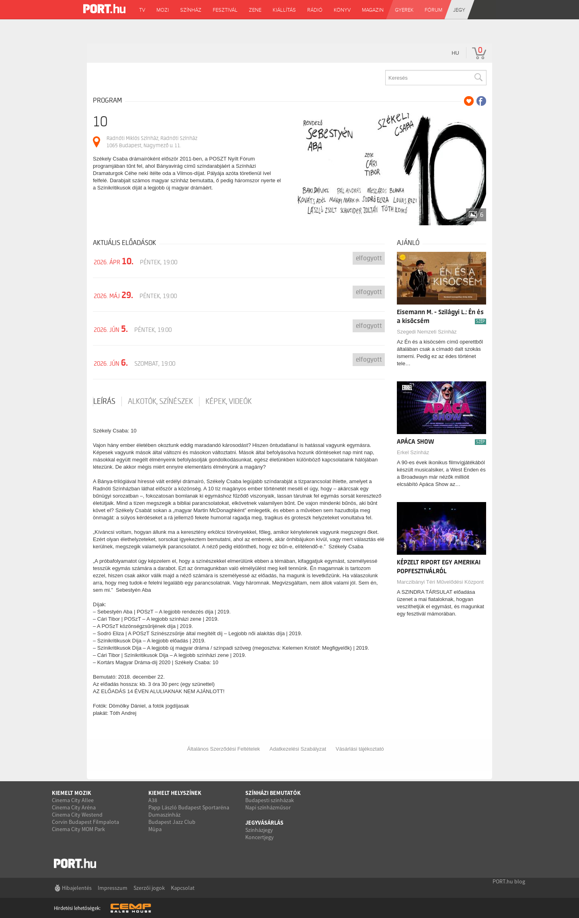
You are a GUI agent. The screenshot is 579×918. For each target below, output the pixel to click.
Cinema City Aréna (74, 807)
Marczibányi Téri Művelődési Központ (440, 582)
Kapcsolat (183, 887)
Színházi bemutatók (273, 793)
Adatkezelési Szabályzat (297, 749)
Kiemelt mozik (71, 793)
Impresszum (112, 887)
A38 (152, 800)
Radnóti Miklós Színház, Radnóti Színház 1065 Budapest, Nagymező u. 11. (152, 141)
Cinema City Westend (77, 814)
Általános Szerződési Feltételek (223, 749)
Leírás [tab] (104, 401)
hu (455, 53)
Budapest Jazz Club (171, 821)
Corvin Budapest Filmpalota (85, 821)
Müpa (155, 829)
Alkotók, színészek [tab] (160, 401)
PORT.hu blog (509, 881)
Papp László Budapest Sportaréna (188, 807)
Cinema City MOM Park (78, 829)
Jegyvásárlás (264, 822)
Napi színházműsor (268, 807)
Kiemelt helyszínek (174, 793)
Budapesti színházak (269, 800)
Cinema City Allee (73, 800)
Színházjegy (259, 830)
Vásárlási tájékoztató (360, 749)
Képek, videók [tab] (228, 401)
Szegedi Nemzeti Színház (427, 332)
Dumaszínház (164, 814)
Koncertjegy (259, 837)
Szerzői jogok (149, 887)
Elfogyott (369, 258)
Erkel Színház (413, 452)
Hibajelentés (77, 887)
